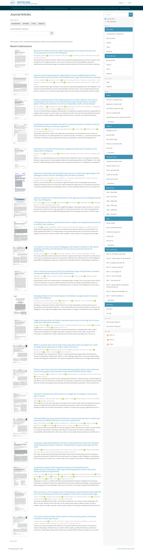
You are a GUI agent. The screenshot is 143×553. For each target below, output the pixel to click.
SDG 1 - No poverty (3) (113, 280)
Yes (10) (108, 313)
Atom (109, 344)
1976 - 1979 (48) (111, 214)
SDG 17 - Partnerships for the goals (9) (118, 258)
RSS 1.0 (110, 335)
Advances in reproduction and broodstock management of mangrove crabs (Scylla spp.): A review (65, 395)
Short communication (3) (114, 227)
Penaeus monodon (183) (114, 144)
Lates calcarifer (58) (112, 170)
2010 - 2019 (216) (111, 197)
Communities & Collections (115, 34)
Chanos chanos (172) (112, 166)
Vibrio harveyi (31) (112, 179)
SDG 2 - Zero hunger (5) (113, 272)
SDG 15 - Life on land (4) (113, 276)
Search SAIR (110, 19)
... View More (110, 122)
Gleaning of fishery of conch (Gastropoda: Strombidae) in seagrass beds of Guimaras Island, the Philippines (66, 297)
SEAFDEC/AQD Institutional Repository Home (27, 8)
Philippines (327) (111, 130)
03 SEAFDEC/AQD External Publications (56, 8)
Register (109, 87)
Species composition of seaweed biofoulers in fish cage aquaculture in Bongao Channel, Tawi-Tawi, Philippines (67, 199)
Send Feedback (122, 549)
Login (108, 82)
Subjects (41, 23)
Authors (26, 23)
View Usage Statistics (113, 322)
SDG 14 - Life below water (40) (115, 254)
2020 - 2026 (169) (111, 192)
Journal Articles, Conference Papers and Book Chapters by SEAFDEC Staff (94, 8)
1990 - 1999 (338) (111, 205)
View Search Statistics (113, 326)
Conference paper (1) (113, 232)
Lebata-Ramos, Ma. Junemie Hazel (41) (118, 117)
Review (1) (109, 241)
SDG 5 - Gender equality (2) (114, 296)
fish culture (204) (111, 139)
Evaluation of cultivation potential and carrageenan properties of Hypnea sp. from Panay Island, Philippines (65, 150)
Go (52, 33)
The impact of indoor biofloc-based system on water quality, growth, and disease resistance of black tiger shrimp (65, 517)
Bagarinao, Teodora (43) (114, 104)
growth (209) (110, 135)
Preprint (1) (110, 236)
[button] (121, 2)
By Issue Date (16, 23)
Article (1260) (110, 223)
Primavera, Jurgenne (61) (114, 100)
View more (13, 541)
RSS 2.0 (110, 340)
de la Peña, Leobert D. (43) (114, 108)
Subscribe (131, 549)
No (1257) (109, 309)
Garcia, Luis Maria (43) (113, 113)
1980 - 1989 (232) (111, 210)
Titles (33, 23)
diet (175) (109, 148)
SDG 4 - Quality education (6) (115, 263)
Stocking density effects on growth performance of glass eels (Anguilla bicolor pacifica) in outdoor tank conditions (67, 223)
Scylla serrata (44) (112, 175)
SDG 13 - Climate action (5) (114, 267)
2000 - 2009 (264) (111, 201)
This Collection (110, 21)
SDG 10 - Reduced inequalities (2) (116, 291)
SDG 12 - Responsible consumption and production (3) (117, 286)
